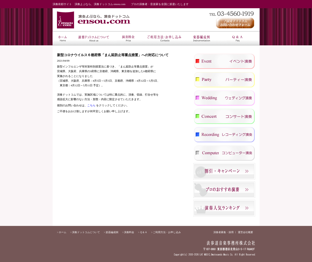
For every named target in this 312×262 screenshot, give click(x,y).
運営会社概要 (245, 232)
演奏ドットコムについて (94, 38)
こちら (91, 105)
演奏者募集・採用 (223, 232)
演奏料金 (129, 38)
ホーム (63, 38)
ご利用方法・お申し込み (165, 38)
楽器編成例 (201, 38)
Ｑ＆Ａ (237, 38)
